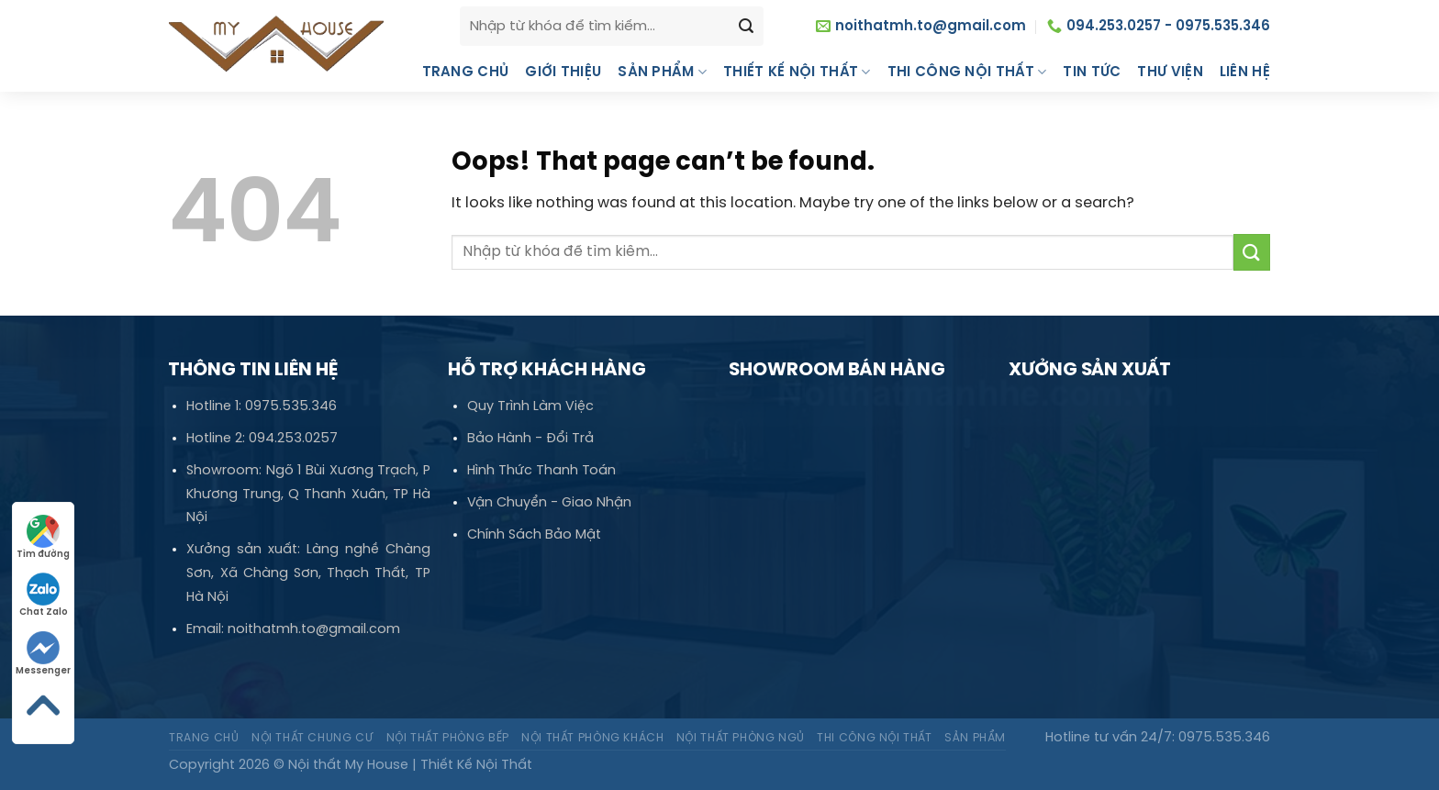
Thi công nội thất (967, 72)
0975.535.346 (291, 406)
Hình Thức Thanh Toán (541, 470)
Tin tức (1092, 72)
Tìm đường (43, 537)
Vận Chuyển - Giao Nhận (549, 502)
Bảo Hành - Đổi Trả (530, 438)
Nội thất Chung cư (312, 738)
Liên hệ (1245, 72)
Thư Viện (1169, 72)
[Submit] (1251, 252)
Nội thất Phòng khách (592, 738)
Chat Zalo (43, 595)
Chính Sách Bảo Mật (534, 535)
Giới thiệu (563, 72)
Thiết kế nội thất (797, 72)
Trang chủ (465, 72)
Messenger (43, 653)
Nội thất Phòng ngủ (740, 738)
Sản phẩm (662, 72)
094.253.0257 (293, 438)
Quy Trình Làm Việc (530, 406)
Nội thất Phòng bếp (447, 738)
